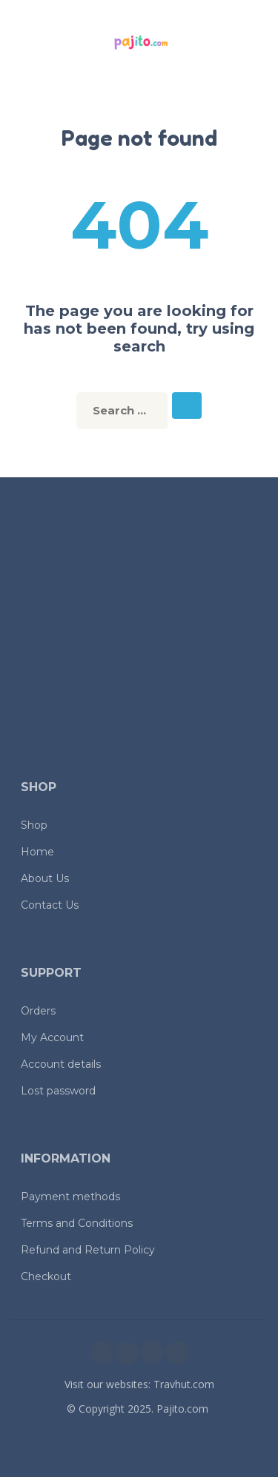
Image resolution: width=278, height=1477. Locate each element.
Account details (61, 1064)
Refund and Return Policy (88, 1249)
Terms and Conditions (77, 1223)
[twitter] (152, 1353)
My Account (52, 1037)
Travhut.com (183, 1384)
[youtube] (177, 1353)
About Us (45, 878)
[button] (25, 42)
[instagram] (127, 1353)
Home (37, 851)
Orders (38, 1010)
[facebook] (101, 1353)
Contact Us (50, 905)
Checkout (46, 1276)
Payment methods (70, 1196)
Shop (34, 825)
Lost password (58, 1090)
